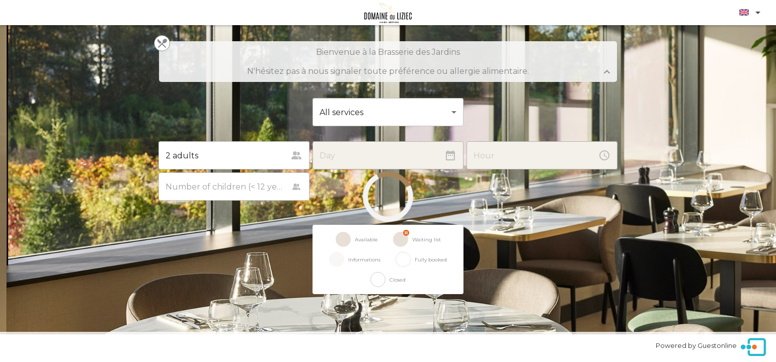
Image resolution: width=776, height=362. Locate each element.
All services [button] (341, 112)
